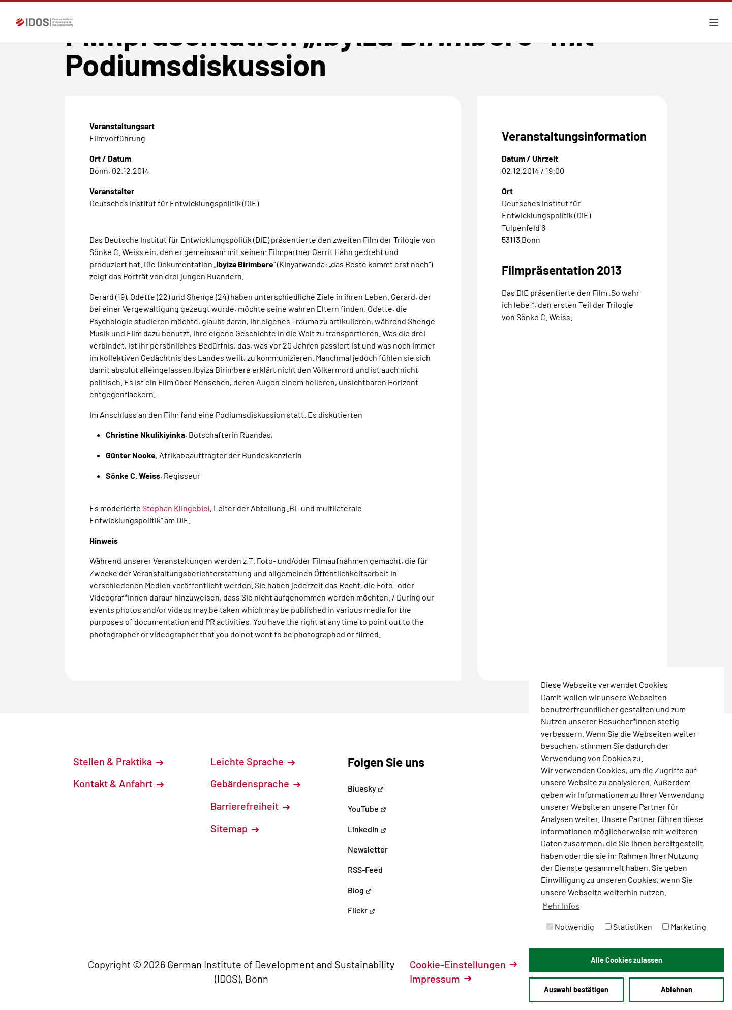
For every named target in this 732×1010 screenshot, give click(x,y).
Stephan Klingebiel (176, 508)
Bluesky (366, 788)
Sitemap (234, 828)
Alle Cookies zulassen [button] (626, 960)
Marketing (684, 926)
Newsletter (368, 849)
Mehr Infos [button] (561, 905)
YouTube (367, 808)
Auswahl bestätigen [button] (576, 989)
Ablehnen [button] (676, 989)
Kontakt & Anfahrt (118, 783)
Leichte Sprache (252, 761)
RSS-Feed (365, 869)
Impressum (440, 978)
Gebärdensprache (255, 783)
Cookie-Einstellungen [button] (463, 964)
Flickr (361, 910)
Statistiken (628, 926)
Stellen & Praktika (118, 761)
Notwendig (570, 926)
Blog (360, 890)
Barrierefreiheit (250, 806)
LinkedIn (367, 829)
